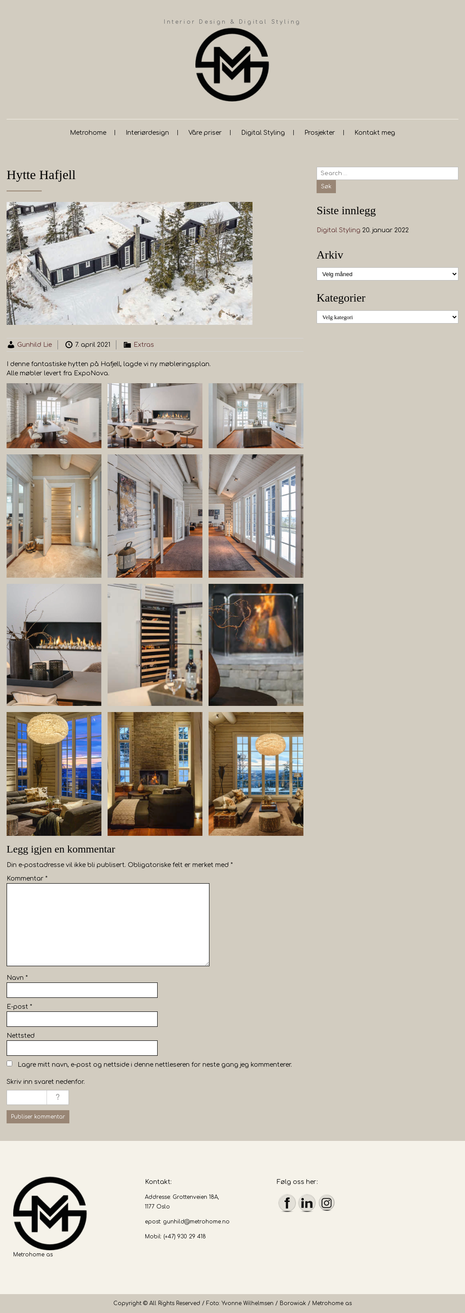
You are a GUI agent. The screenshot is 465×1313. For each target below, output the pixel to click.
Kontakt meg (374, 133)
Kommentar (27, 878)
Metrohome (88, 133)
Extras (143, 345)
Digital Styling (263, 133)
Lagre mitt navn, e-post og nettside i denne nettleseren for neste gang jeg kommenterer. (155, 1064)
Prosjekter (319, 133)
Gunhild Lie (34, 345)
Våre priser (205, 133)
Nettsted (21, 1035)
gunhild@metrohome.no (196, 1222)
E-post (19, 1007)
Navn (17, 978)
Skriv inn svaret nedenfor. (46, 1082)
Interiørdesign (147, 133)
